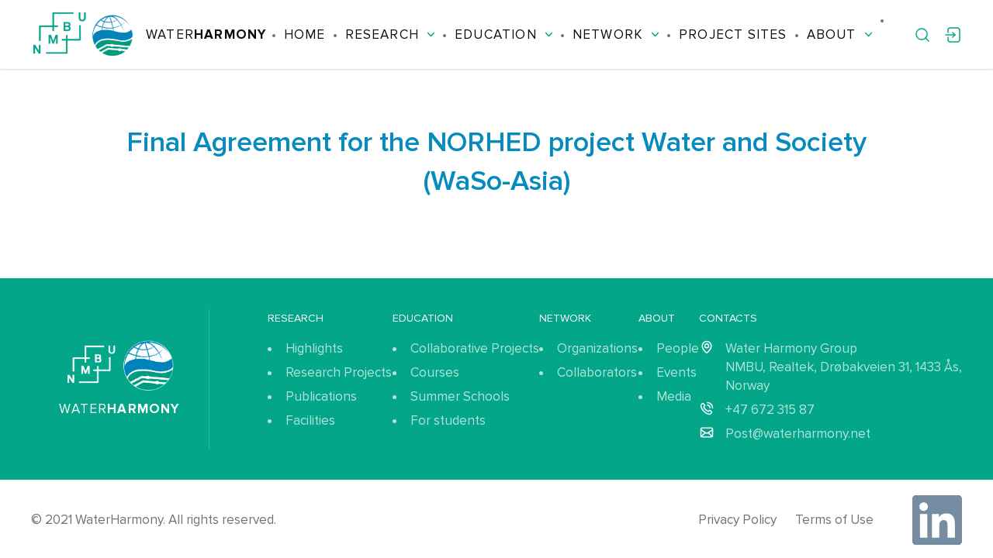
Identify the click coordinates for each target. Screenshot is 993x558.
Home (305, 34)
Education (504, 34)
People (677, 348)
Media (673, 396)
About (840, 34)
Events (676, 372)
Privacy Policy (737, 520)
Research (390, 34)
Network (616, 34)
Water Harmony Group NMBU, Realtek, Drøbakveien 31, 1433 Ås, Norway (843, 367)
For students (448, 420)
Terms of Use (834, 520)
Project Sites (733, 34)
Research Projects (338, 372)
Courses (434, 372)
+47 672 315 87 (770, 409)
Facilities (310, 420)
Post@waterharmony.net (797, 433)
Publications (321, 396)
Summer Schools (460, 396)
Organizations (597, 348)
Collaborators (597, 372)
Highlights (314, 348)
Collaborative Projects (474, 348)
